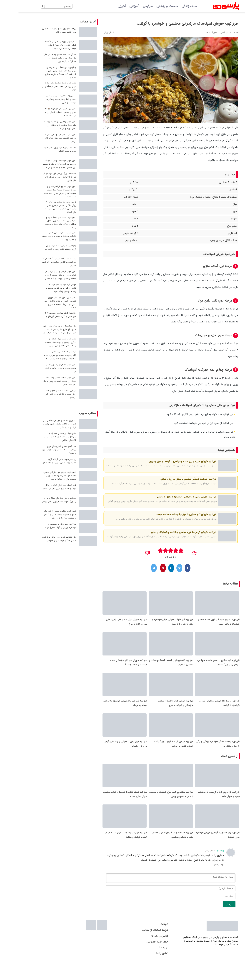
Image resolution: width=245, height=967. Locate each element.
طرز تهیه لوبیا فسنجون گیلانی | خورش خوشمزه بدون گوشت (199, 840)
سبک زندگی (170, 6)
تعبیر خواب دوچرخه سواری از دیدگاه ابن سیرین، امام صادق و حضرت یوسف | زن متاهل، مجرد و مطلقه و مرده (41, 164)
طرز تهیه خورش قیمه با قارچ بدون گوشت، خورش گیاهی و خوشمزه (155, 747)
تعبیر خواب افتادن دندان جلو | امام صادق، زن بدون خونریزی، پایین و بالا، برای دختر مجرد (41, 381)
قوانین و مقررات (141, 941)
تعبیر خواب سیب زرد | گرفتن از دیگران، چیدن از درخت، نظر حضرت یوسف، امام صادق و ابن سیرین (42, 342)
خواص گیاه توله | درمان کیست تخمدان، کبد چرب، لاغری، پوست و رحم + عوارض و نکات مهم (42, 288)
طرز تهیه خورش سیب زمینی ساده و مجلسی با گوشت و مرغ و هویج (164, 461)
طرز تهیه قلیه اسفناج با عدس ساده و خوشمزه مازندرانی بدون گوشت (200, 664)
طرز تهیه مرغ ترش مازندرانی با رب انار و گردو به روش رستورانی (107, 747)
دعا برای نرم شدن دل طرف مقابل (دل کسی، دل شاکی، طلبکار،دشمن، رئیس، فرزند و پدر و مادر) (41, 424)
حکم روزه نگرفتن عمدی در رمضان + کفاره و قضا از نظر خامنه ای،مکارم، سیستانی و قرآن (42, 99)
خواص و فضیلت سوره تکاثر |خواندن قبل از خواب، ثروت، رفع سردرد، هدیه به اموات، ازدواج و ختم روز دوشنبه (41, 355)
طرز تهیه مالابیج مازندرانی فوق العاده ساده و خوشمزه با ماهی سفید (200, 623)
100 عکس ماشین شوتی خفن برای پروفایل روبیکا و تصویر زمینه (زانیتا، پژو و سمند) (41, 450)
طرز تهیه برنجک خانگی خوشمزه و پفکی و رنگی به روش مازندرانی (199, 747)
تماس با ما (144, 958)
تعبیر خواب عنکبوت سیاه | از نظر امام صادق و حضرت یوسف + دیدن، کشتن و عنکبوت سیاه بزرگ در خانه (41, 514)
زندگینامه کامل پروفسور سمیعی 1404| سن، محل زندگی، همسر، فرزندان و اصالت (42, 316)
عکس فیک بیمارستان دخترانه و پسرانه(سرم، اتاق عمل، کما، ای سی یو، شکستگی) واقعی (41, 437)
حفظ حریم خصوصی (139, 947)
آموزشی (116, 6)
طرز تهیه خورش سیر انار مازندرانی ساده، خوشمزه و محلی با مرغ (110, 664)
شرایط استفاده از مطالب (137, 935)
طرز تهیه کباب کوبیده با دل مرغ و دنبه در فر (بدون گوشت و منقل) (108, 840)
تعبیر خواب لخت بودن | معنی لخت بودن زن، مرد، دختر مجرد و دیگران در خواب (41, 86)
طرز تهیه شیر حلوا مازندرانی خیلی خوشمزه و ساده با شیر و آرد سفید (154, 623)
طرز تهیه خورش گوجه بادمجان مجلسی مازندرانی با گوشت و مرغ (156, 706)
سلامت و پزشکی (148, 6)
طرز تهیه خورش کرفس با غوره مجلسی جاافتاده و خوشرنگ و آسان (165, 532)
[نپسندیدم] (129, 552)
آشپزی (103, 6)
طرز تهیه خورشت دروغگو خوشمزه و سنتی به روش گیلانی (170, 479)
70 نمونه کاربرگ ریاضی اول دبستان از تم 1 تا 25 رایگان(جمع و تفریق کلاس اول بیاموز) (41, 177)
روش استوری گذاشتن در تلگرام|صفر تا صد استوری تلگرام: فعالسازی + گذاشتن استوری (41, 262)
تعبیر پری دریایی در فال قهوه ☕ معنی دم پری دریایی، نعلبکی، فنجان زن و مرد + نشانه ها (41, 112)
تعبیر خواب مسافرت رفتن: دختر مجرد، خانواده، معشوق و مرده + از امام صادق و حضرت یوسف (41, 236)
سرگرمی (129, 6)
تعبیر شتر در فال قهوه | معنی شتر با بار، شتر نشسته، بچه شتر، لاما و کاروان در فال (41, 138)
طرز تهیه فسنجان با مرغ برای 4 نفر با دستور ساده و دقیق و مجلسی (154, 840)
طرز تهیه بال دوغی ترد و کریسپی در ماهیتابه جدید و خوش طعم (200, 798)
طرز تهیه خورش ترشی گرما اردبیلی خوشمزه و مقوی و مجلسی (168, 497)
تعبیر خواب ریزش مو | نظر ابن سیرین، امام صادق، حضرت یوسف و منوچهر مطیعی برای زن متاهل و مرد (41, 476)
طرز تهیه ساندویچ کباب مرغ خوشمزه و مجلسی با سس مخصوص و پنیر (153, 798)
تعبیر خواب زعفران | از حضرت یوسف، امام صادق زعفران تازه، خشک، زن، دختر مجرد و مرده (41, 125)
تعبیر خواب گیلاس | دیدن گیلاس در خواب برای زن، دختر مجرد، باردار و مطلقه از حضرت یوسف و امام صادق (42, 275)
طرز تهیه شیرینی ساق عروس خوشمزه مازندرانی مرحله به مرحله (107, 706)
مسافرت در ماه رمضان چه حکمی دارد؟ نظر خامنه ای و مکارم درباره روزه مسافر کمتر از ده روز (41, 58)
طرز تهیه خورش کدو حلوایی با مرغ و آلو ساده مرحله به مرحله (168, 514)
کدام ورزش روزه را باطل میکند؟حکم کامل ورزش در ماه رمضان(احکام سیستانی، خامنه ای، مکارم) (42, 45)
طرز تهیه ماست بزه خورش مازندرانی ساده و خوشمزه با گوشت (200, 706)
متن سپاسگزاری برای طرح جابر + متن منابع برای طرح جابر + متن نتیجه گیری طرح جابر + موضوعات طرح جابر (41, 329)
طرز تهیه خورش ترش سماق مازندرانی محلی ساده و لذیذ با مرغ (108, 623)
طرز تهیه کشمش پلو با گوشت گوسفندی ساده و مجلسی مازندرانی (153, 664)
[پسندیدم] (175, 552)
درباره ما (145, 953)
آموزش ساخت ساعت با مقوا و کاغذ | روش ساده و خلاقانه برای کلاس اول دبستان (42, 394)
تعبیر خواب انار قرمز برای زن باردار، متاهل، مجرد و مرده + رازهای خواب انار (42, 368)
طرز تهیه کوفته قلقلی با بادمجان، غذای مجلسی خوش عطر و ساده (107, 798)
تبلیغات (146, 929)
